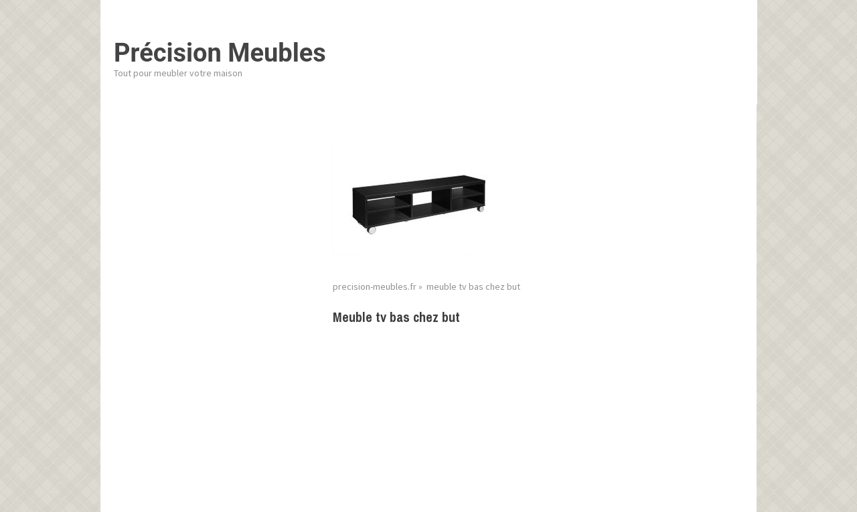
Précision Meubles (220, 53)
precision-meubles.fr (374, 286)
